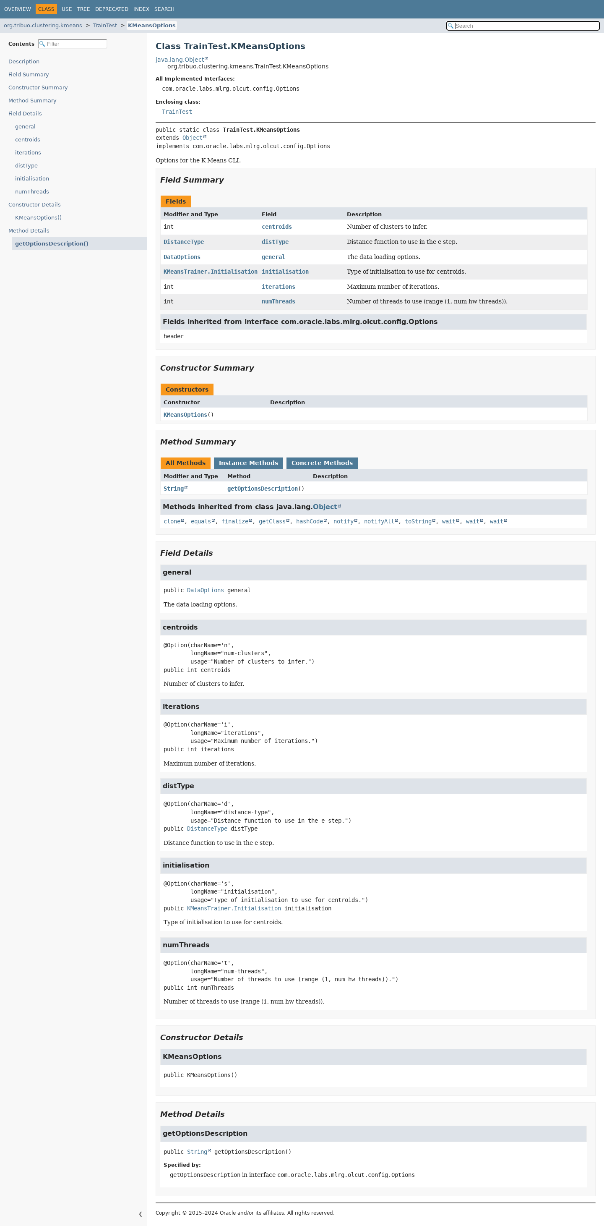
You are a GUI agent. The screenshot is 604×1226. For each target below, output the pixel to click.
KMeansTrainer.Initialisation (211, 271)
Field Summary (28, 74)
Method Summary (32, 100)
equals (201, 521)
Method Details (28, 230)
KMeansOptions (152, 25)
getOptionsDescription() (47, 243)
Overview (17, 9)
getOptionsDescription (262, 488)
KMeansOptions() (38, 217)
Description (25, 61)
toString (418, 521)
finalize (234, 521)
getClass (272, 521)
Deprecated (111, 9)
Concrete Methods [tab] (322, 463)
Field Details (25, 113)
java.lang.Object (180, 59)
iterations (28, 152)
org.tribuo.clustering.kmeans (43, 25)
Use (67, 9)
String (174, 488)
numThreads (32, 191)
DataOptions (182, 257)
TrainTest (105, 25)
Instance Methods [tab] (248, 463)
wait (449, 521)
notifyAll (379, 521)
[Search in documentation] (523, 26)
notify (343, 521)
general (25, 126)
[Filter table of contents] (72, 44)
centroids (27, 139)
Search (164, 9)
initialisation (32, 178)
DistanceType (184, 241)
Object (192, 137)
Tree (83, 9)
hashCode (309, 521)
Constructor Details (34, 204)
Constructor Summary (38, 87)
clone (172, 521)
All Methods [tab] (186, 463)
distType (26, 165)
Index (141, 9)
